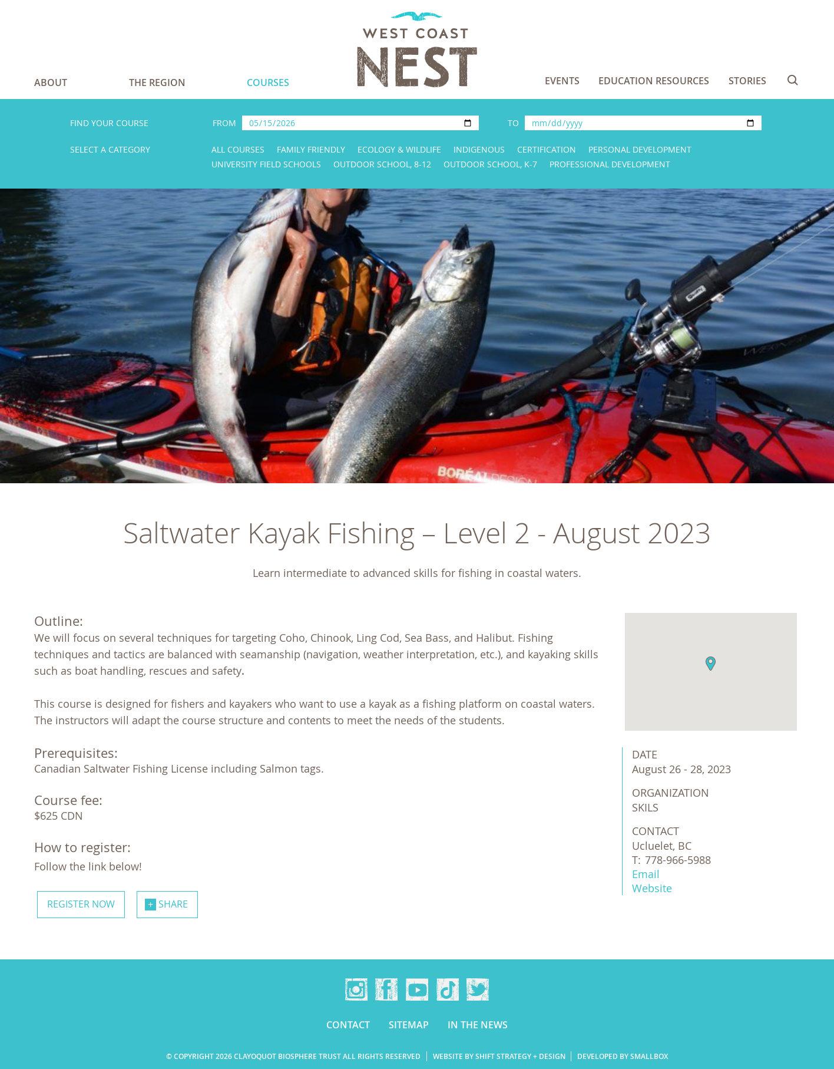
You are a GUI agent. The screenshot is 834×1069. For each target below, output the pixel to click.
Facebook (386, 989)
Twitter (477, 989)
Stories (747, 80)
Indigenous (479, 149)
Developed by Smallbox (622, 1056)
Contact (348, 1024)
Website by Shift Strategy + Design (499, 1056)
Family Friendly (311, 149)
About (50, 82)
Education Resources (653, 80)
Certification (546, 149)
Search (793, 80)
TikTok (447, 989)
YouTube (417, 989)
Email (646, 874)
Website (652, 888)
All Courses (237, 149)
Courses (268, 82)
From (224, 122)
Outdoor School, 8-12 (382, 164)
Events (562, 80)
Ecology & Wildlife (399, 149)
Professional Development (610, 164)
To (513, 122)
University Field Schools (266, 164)
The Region (157, 82)
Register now (81, 904)
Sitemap (409, 1024)
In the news (478, 1024)
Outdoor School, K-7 (490, 164)
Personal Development (639, 149)
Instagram (356, 989)
